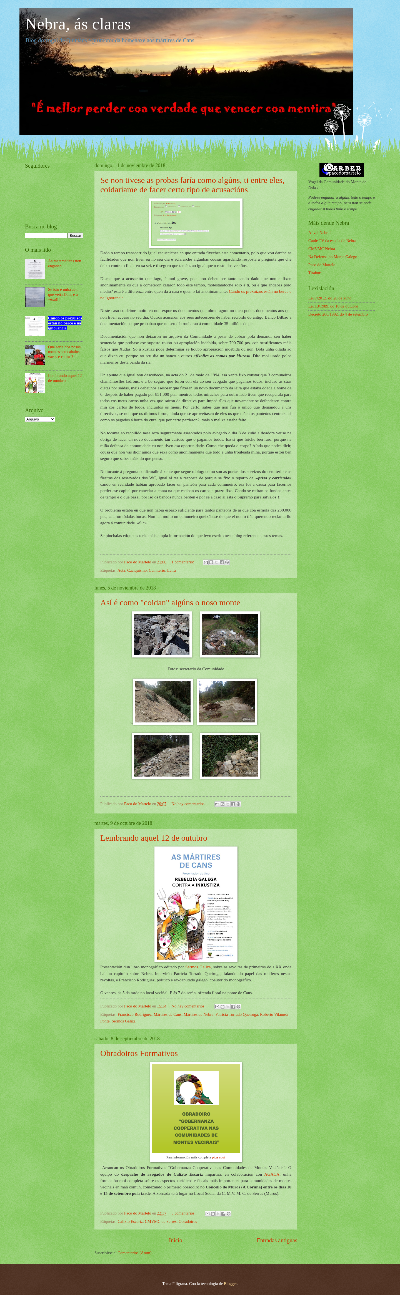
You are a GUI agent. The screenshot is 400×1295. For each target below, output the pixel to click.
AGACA (271, 1174)
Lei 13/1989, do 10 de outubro (333, 306)
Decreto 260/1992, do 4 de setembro (338, 314)
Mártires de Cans (168, 1014)
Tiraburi (315, 273)
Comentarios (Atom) (134, 1253)
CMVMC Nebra (321, 248)
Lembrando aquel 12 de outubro (153, 837)
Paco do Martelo (321, 265)
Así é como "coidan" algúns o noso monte (170, 602)
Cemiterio (157, 570)
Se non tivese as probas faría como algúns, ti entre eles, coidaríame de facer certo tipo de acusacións (192, 184)
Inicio (175, 1240)
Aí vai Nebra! (319, 232)
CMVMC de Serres (160, 1221)
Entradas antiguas (277, 1240)
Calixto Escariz (130, 1221)
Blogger (230, 1283)
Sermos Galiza (198, 966)
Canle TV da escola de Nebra (332, 240)
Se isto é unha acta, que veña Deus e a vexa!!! (63, 294)
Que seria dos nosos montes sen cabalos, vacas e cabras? (64, 352)
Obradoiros (188, 1221)
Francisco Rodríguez (135, 1014)
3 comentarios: (184, 1213)
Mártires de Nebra (198, 1014)
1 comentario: (183, 562)
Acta (121, 570)
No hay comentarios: (188, 804)
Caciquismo (137, 570)
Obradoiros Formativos (139, 1053)
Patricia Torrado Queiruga (236, 1014)
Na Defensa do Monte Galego (332, 257)
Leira (171, 570)
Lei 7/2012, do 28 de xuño (329, 298)
